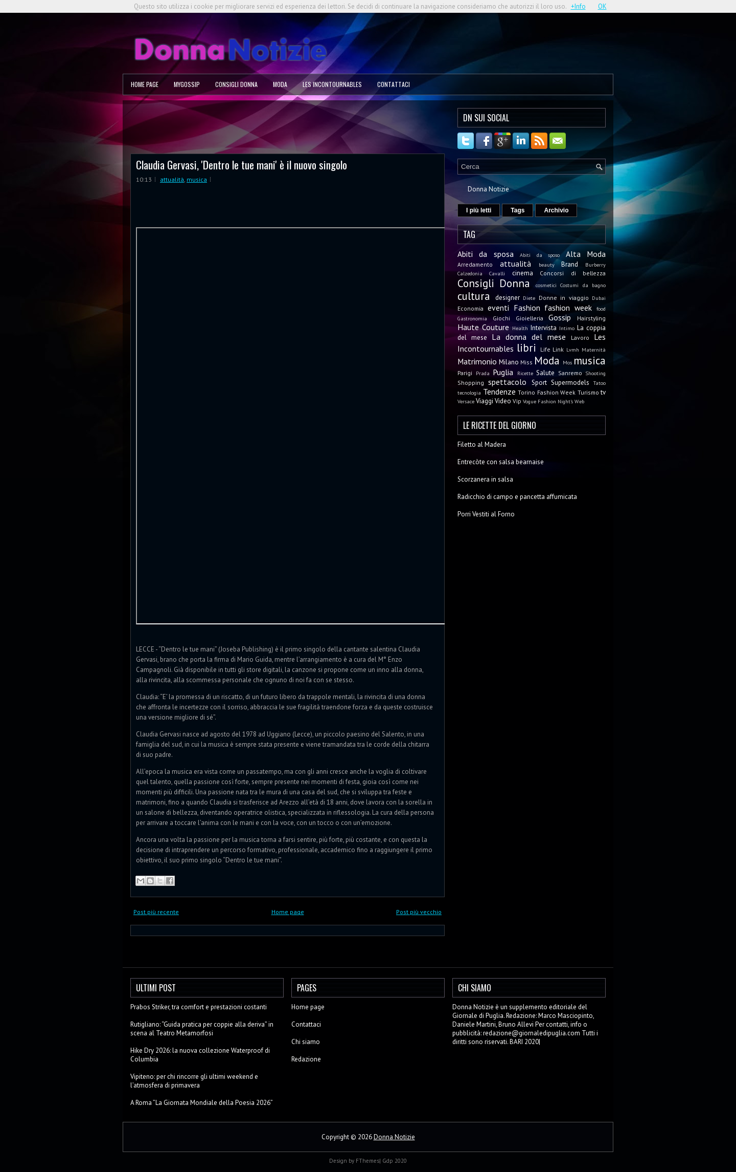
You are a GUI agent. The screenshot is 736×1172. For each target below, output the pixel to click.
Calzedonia (469, 273)
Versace (465, 401)
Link (558, 349)
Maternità (594, 349)
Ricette (525, 373)
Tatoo (599, 382)
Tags (517, 210)
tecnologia (469, 392)
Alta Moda (586, 254)
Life (545, 349)
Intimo (566, 328)
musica (197, 179)
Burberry (595, 264)
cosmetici (546, 285)
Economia (470, 308)
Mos (567, 362)
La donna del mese (529, 337)
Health (520, 328)
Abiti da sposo (540, 254)
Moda (280, 84)
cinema (522, 273)
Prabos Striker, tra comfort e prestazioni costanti (198, 1007)
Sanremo (570, 373)
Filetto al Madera (481, 444)
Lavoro (580, 337)
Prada (483, 373)
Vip (517, 401)
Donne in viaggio (564, 297)
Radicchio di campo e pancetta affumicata (517, 496)
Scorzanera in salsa (485, 479)
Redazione (306, 1059)
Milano (509, 362)
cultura (473, 296)
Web (579, 401)
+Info (578, 6)
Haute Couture (483, 327)
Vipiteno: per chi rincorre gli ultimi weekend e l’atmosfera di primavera (194, 1081)
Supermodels (570, 382)
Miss (526, 362)
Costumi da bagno (583, 285)
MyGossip (187, 84)
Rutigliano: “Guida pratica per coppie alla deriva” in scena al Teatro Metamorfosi (201, 1028)
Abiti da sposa (485, 254)
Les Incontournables (332, 84)
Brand (569, 264)
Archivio (556, 210)
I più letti (478, 210)
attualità (172, 179)
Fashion (527, 307)
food (601, 308)
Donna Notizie (488, 189)
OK (602, 6)
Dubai (599, 297)
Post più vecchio (419, 912)
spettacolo (507, 382)
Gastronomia (472, 318)
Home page (144, 84)
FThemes (367, 1160)
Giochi (501, 318)
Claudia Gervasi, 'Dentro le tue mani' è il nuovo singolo (241, 164)
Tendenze (499, 391)
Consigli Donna (236, 84)
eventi (498, 307)
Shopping (470, 382)
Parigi (464, 373)
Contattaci (393, 84)
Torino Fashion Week (547, 392)
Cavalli (497, 273)
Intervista (544, 327)
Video (503, 401)
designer (507, 297)
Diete (529, 297)
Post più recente (156, 912)
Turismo (588, 392)
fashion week (568, 307)
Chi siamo (305, 1041)
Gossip (559, 317)
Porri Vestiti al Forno (486, 514)
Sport (539, 382)
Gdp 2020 (394, 1160)
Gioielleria (529, 318)
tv (603, 392)
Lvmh (572, 349)
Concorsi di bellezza (573, 273)
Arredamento (475, 264)
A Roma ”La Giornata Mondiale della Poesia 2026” (201, 1102)
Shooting (595, 373)
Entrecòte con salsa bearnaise (500, 462)
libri (526, 348)
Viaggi (484, 401)
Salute (545, 372)
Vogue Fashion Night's (548, 401)
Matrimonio (477, 361)
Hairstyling (591, 318)
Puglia (503, 372)
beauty (547, 264)
